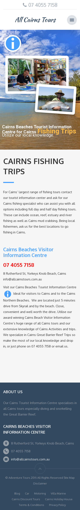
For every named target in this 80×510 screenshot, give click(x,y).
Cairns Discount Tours (26, 499)
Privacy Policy (57, 505)
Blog (17, 493)
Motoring (40, 493)
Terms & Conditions (31, 505)
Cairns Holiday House (59, 499)
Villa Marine (58, 493)
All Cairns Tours (35, 19)
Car (27, 493)
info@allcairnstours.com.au (30, 459)
